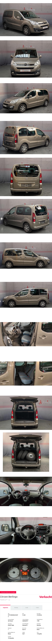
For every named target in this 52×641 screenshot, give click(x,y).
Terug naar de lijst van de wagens (8, 592)
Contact (37, 607)
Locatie (26, 607)
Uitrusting (16, 607)
